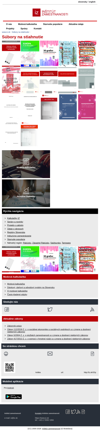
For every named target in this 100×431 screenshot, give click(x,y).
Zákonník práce (14, 326)
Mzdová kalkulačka (27, 24)
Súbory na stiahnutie (20, 32)
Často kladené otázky (17, 294)
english (92, 2)
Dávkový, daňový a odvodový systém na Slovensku (31, 287)
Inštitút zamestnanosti (51, 429)
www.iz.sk (6, 32)
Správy (24, 28)
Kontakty (38, 413)
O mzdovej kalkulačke (17, 291)
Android (10, 388)
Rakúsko (27, 243)
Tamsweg (66, 243)
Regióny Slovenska (16, 232)
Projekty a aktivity (15, 225)
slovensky (82, 2)
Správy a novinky (15, 222)
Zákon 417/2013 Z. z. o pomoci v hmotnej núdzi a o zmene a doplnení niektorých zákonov (48, 339)
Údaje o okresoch (15, 229)
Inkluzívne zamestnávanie (19, 236)
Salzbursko (55, 243)
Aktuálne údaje (76, 24)
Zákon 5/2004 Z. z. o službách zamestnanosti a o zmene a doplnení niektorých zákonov (47, 335)
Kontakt (38, 28)
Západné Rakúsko (40, 243)
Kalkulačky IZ (13, 218)
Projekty (10, 28)
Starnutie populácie (52, 24)
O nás (9, 24)
